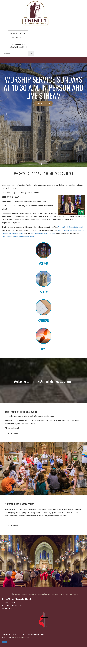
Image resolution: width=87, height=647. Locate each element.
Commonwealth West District (42, 233)
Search (76, 594)
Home (10, 594)
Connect (40, 594)
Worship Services (18, 33)
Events (47, 594)
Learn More (43, 103)
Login (4, 642)
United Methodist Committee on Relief (18, 236)
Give (71, 594)
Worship (24, 594)
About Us (16, 594)
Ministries (32, 594)
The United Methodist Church (70, 227)
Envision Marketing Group (22, 637)
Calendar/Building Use (60, 594)
